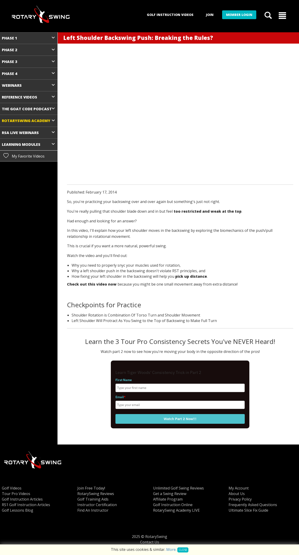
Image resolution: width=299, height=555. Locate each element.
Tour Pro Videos (16, 493)
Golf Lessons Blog (17, 510)
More (171, 549)
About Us (237, 493)
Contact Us (149, 542)
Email (120, 397)
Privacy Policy (240, 499)
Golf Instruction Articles (22, 499)
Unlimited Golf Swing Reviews (178, 488)
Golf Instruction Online (173, 504)
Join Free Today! (91, 488)
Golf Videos (11, 488)
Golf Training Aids (93, 499)
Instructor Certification (97, 504)
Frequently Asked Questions (253, 504)
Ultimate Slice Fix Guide (248, 510)
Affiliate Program (168, 499)
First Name (123, 380)
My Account (239, 488)
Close (183, 550)
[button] (282, 15)
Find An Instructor (93, 510)
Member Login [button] (239, 14)
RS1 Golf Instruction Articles (26, 504)
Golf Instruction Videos (170, 14)
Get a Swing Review (169, 493)
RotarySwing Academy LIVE (176, 510)
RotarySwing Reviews (95, 493)
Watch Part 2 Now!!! (180, 419)
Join (210, 14)
